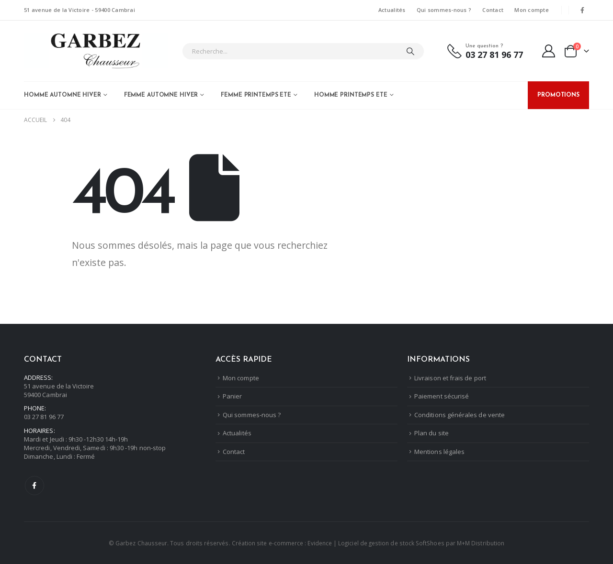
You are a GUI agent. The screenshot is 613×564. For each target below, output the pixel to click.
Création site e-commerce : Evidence (282, 543)
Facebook (34, 485)
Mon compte (531, 9)
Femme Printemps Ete (256, 95)
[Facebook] (582, 10)
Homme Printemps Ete (350, 95)
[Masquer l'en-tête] (96, 50)
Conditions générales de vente (459, 414)
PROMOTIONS (558, 95)
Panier (232, 396)
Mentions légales (439, 451)
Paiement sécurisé (441, 396)
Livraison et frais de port (450, 378)
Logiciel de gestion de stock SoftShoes (391, 543)
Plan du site (431, 433)
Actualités (392, 9)
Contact (492, 9)
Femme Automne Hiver (161, 95)
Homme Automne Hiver (62, 95)
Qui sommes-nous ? (444, 9)
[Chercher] (410, 51)
